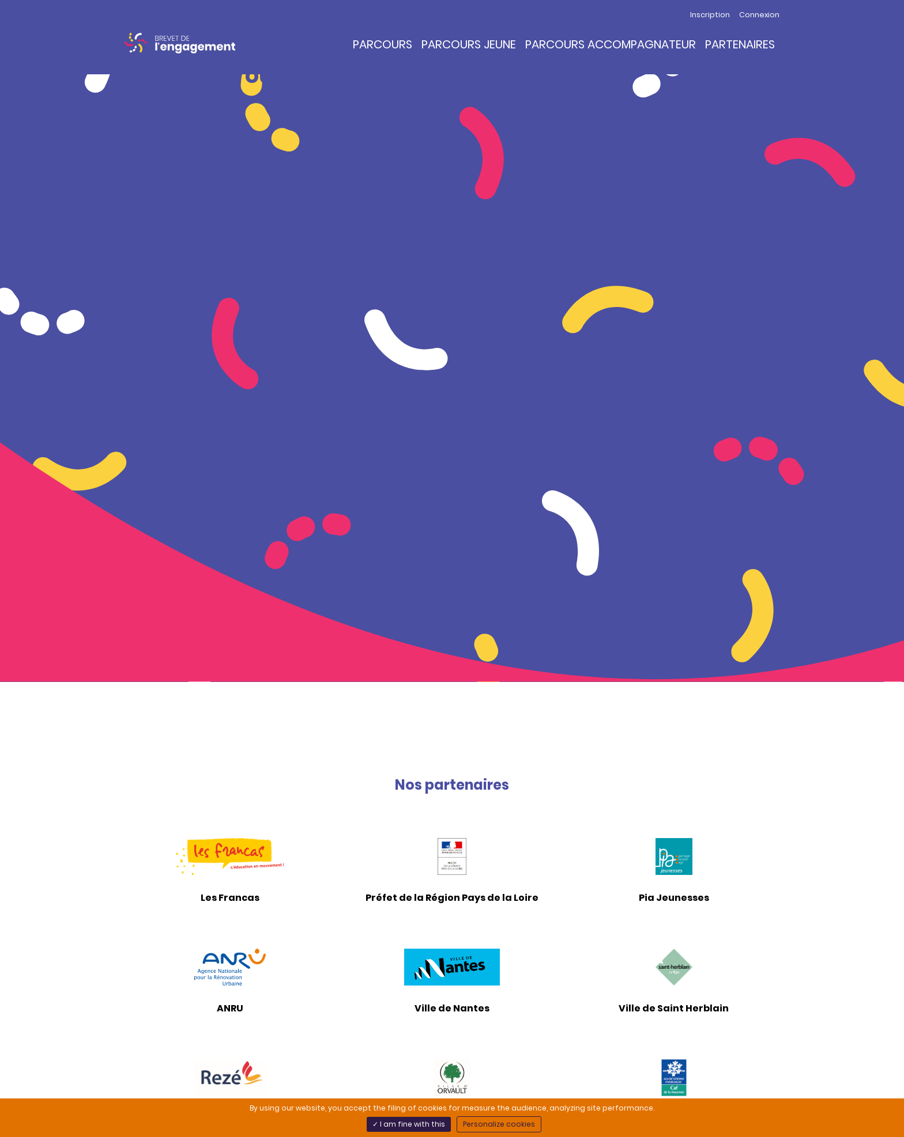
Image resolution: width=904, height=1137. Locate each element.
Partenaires (740, 44)
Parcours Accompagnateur (610, 44)
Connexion (759, 15)
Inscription (710, 15)
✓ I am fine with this (408, 1124)
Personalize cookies (499, 1124)
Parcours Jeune (468, 44)
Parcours (382, 44)
